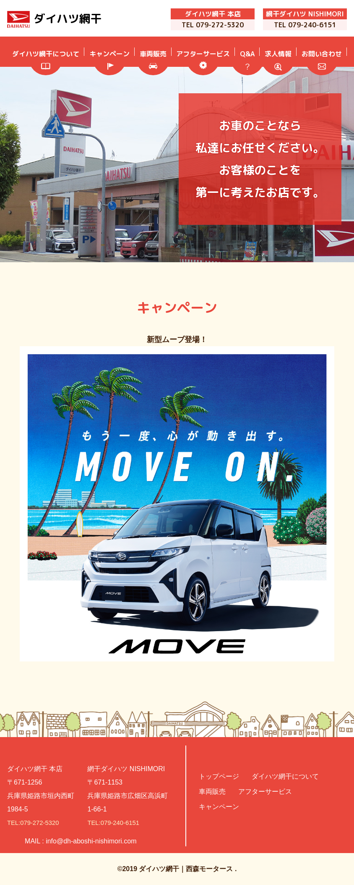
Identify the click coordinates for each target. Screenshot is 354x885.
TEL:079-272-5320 (35, 822)
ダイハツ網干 (74, 18)
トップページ (219, 776)
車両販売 (212, 791)
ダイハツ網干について (285, 776)
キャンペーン (219, 806)
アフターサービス (265, 791)
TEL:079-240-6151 (115, 822)
